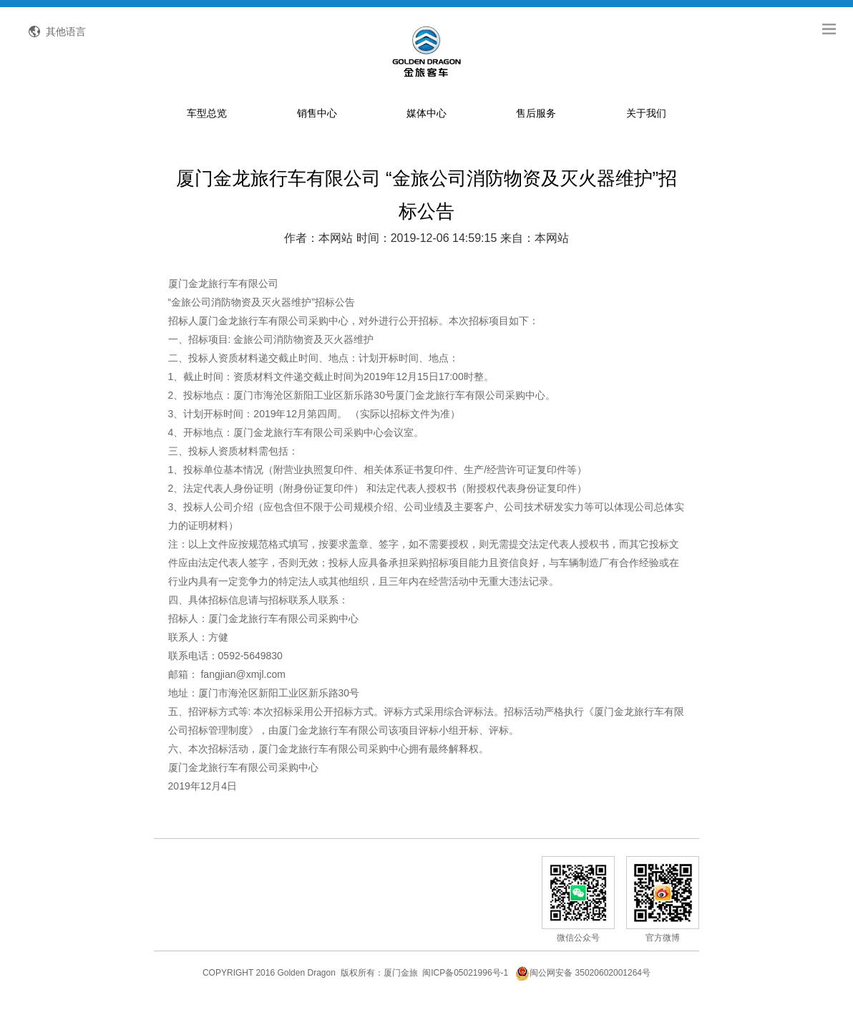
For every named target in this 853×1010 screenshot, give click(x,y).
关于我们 (646, 117)
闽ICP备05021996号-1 (465, 977)
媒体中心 (426, 117)
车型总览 (207, 117)
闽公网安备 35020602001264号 (582, 977)
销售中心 (317, 117)
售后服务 (536, 117)
